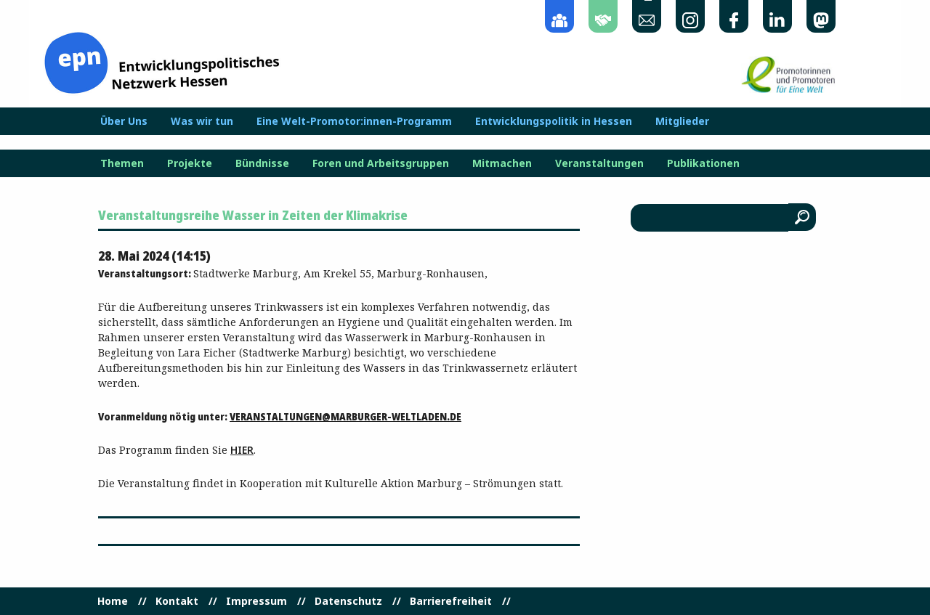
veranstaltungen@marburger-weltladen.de (345, 416)
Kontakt (176, 601)
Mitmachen (502, 163)
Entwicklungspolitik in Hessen (553, 121)
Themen (122, 163)
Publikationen (703, 163)
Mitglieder (682, 121)
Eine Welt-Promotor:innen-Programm (354, 121)
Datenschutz (348, 601)
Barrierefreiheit (451, 601)
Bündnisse (262, 163)
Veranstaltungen (599, 163)
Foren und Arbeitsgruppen (380, 163)
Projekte (189, 163)
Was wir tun (202, 121)
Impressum (256, 601)
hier (242, 450)
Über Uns (123, 121)
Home (112, 601)
